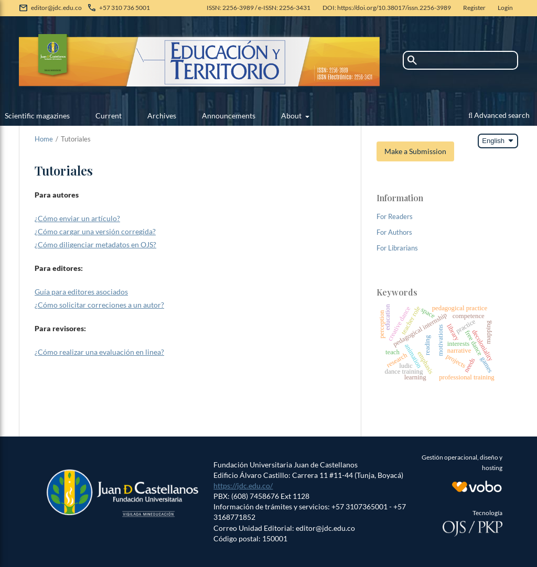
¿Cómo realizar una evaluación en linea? (99, 351)
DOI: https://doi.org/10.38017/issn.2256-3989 (387, 8)
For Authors (394, 232)
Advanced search (499, 115)
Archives (161, 115)
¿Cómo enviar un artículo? (77, 218)
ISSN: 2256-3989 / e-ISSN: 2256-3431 (258, 8)
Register (474, 8)
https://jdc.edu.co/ (243, 485)
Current (108, 115)
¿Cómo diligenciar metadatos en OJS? (95, 244)
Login (505, 8)
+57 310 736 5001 (124, 8)
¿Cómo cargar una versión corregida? (95, 231)
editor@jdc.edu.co (56, 8)
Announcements (228, 115)
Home (44, 139)
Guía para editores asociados (81, 291)
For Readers (395, 216)
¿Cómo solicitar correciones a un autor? (99, 304)
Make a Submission (415, 151)
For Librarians (397, 248)
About (292, 115)
